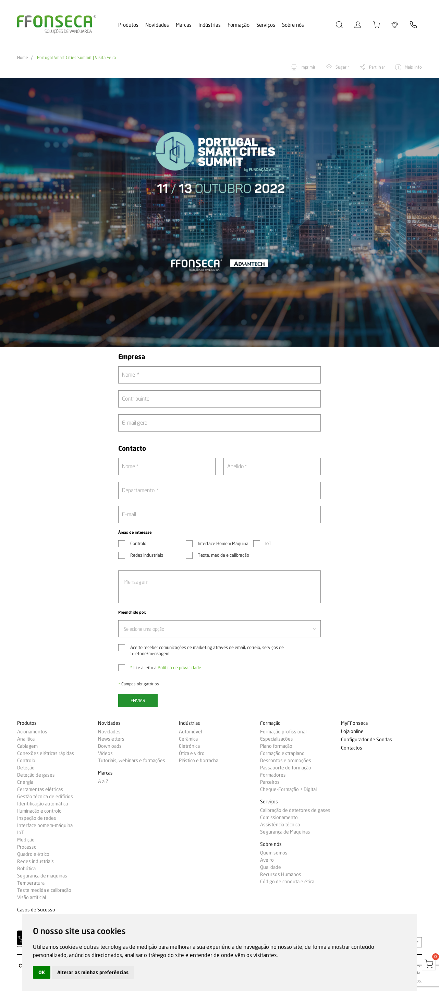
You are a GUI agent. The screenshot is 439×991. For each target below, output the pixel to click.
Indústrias (209, 25)
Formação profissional (283, 731)
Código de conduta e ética (287, 881)
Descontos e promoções (285, 760)
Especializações (276, 739)
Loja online (352, 731)
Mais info (413, 67)
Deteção (26, 767)
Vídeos (105, 753)
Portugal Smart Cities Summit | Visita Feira (76, 57)
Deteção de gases (36, 775)
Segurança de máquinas (42, 875)
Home (22, 57)
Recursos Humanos (280, 874)
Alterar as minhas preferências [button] (93, 972)
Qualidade (270, 867)
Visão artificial (31, 897)
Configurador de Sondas (366, 739)
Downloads (110, 746)
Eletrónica (189, 746)
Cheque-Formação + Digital (288, 789)
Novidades (157, 25)
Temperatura (31, 883)
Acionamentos (32, 731)
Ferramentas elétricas (40, 789)
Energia (25, 782)
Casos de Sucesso (36, 909)
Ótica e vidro (192, 753)
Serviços (265, 25)
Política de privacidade (179, 667)
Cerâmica (188, 739)
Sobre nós (293, 25)
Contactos (351, 748)
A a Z (103, 781)
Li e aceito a (165, 667)
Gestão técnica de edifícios (45, 796)
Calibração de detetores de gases (295, 810)
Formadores (273, 775)
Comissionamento (279, 817)
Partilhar (377, 67)
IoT (20, 832)
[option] (219, 212)
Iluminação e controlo (39, 811)
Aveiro (267, 860)
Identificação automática (42, 803)
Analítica (26, 739)
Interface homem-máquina (45, 825)
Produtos (128, 25)
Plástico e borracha (198, 760)
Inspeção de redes (36, 818)
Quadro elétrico (33, 854)
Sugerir (342, 67)
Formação (238, 25)
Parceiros (270, 782)
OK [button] (41, 972)
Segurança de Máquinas (285, 832)
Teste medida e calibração (44, 890)
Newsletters (111, 739)
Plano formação (276, 746)
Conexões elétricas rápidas (45, 753)
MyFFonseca (354, 723)
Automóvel (190, 731)
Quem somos (274, 853)
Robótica (26, 868)
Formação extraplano (282, 753)
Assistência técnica (280, 824)
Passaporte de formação (285, 767)
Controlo (26, 760)
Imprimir (308, 67)
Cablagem (27, 746)
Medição (26, 839)
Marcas (184, 25)
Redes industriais (35, 861)
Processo (27, 847)
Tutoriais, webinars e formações (131, 760)
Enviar (138, 700)
